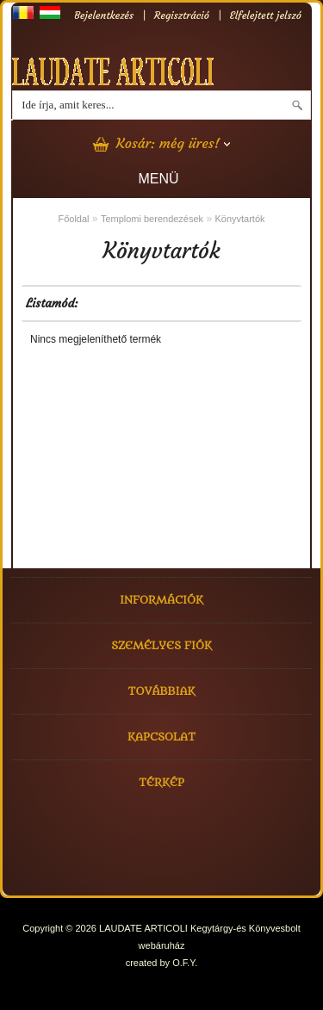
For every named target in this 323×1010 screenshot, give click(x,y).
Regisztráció (181, 15)
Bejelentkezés (104, 15)
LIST (94, 303)
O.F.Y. (184, 962)
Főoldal (73, 219)
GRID (114, 303)
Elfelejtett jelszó (265, 15)
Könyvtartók (239, 219)
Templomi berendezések (152, 219)
